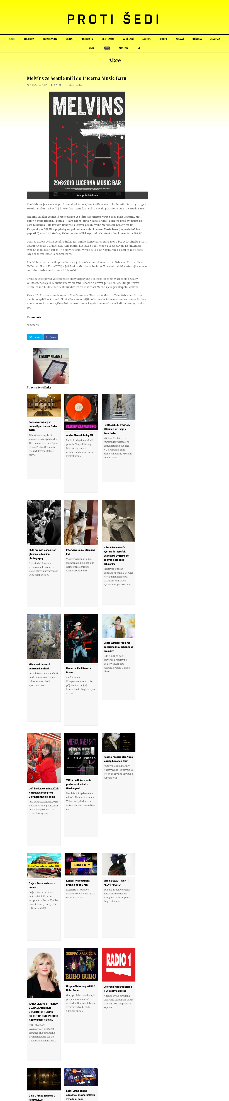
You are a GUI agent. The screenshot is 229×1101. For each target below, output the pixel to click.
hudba (78, 85)
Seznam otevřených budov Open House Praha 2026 (43, 426)
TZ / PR (58, 85)
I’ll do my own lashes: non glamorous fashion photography (42, 538)
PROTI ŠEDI (114, 19)
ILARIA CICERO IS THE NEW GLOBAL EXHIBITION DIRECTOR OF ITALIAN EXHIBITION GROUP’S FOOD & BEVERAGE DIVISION (43, 931)
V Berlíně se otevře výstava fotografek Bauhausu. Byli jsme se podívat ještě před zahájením (116, 539)
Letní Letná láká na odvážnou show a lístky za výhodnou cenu (80, 998)
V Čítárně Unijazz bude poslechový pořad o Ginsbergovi (78, 736)
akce (71, 85)
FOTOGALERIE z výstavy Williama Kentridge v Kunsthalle (117, 429)
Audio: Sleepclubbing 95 (79, 435)
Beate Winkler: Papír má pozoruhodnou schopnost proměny (118, 615)
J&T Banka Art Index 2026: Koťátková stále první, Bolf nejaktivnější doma (44, 744)
